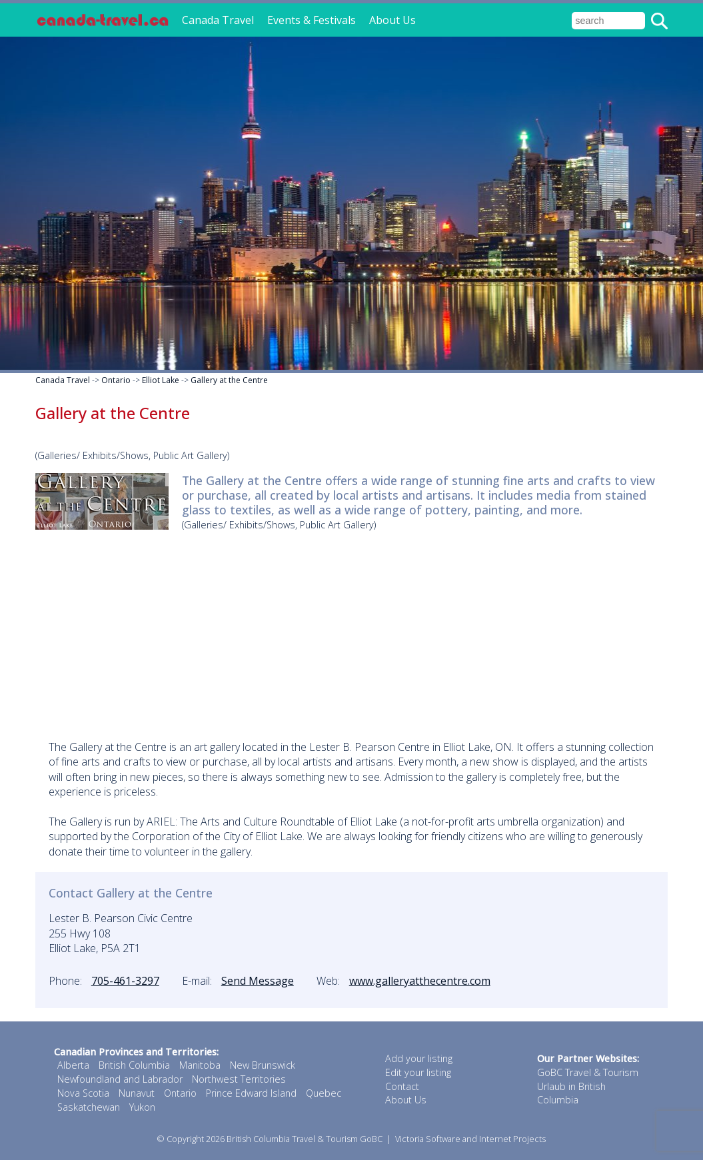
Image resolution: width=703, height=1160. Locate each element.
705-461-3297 (125, 980)
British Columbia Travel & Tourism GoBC (304, 1139)
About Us (392, 20)
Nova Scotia (83, 1093)
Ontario (116, 380)
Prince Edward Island (251, 1093)
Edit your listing (418, 1072)
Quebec (323, 1093)
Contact (402, 1086)
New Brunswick (262, 1065)
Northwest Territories (239, 1079)
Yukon (142, 1107)
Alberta (73, 1065)
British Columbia (134, 1065)
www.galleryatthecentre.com (419, 980)
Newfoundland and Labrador (120, 1079)
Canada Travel (218, 20)
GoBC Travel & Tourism (587, 1072)
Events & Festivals (311, 20)
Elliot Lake (160, 380)
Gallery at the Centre (229, 380)
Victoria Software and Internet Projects (470, 1139)
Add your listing (418, 1058)
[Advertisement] (351, 633)
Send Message (257, 980)
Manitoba (200, 1065)
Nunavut (137, 1093)
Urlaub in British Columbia (571, 1093)
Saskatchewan (88, 1107)
